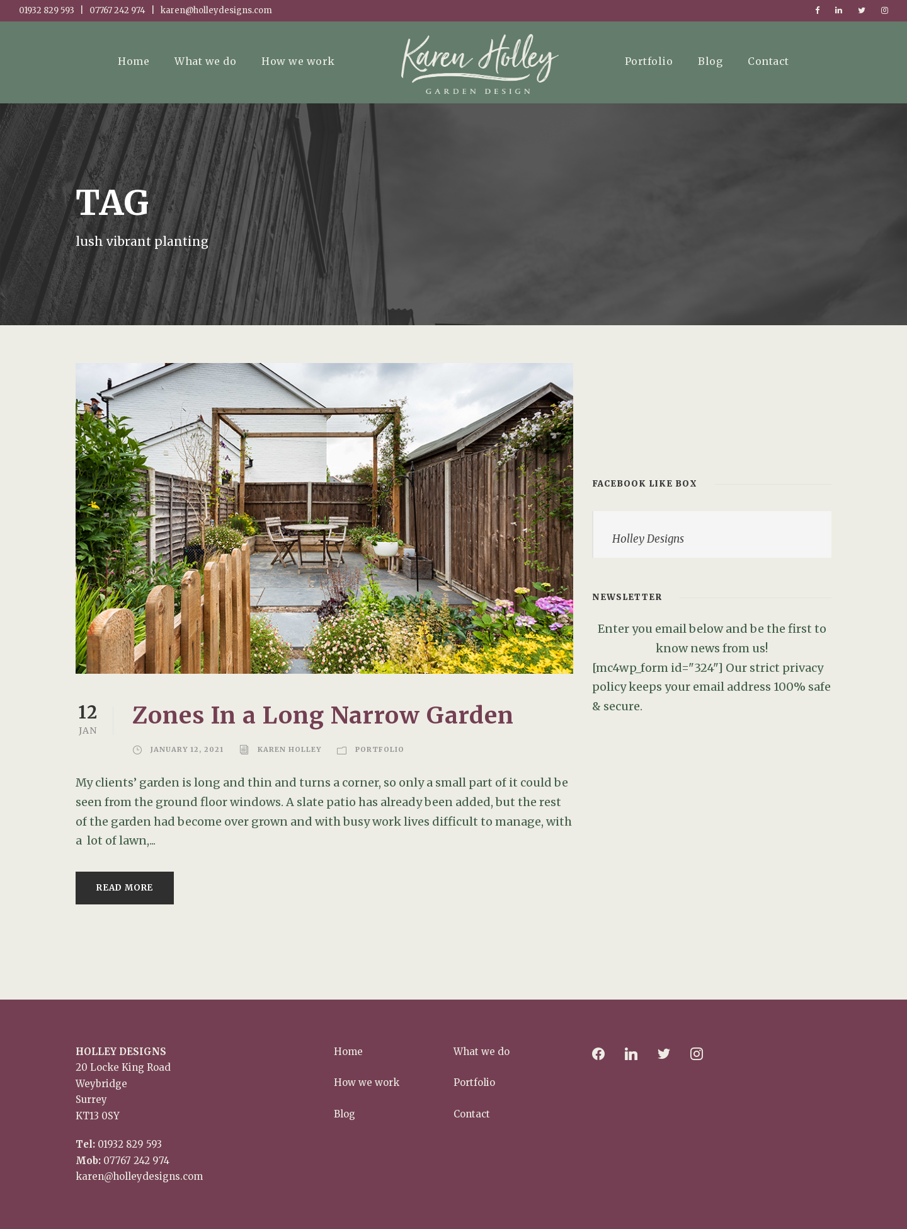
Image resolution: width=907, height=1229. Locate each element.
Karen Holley (289, 749)
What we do (205, 61)
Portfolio (649, 61)
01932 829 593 (130, 1144)
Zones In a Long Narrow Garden (323, 715)
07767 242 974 (136, 1161)
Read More (124, 887)
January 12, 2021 (187, 749)
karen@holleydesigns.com (139, 1176)
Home (133, 61)
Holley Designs (648, 539)
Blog (710, 61)
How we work (298, 61)
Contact (768, 61)
